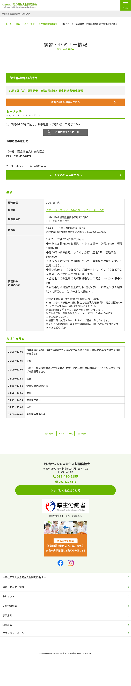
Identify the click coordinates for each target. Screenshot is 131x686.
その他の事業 (10, 606)
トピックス (8, 596)
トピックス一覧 (65, 433)
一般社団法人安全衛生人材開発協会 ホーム (25, 577)
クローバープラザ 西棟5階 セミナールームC (75, 210)
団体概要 (7, 625)
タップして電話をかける (80, 490)
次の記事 (82, 433)
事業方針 (7, 615)
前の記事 (49, 433)
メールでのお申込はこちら (85, 175)
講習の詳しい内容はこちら (83, 102)
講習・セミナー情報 (13, 586)
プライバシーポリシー (14, 633)
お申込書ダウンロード (67, 132)
